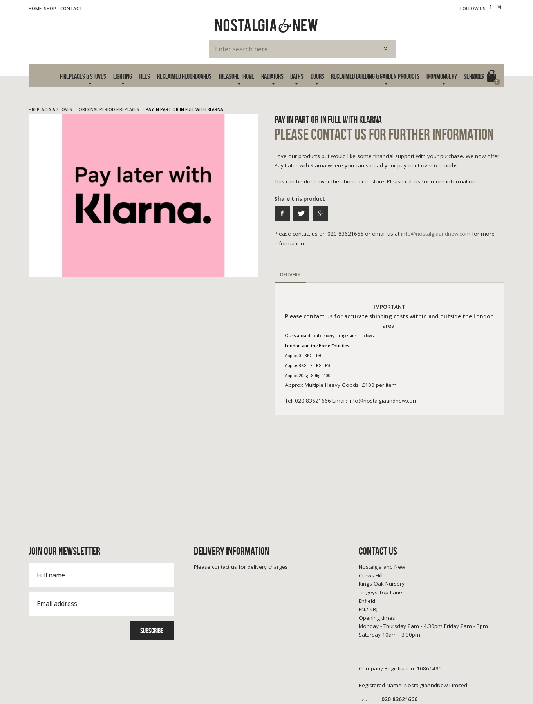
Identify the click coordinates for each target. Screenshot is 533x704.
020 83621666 (388, 614)
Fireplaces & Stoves (83, 76)
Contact (71, 8)
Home (35, 8)
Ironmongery (441, 76)
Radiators (272, 76)
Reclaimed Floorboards (184, 76)
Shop (50, 8)
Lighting (122, 76)
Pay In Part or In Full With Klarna (184, 109)
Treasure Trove (236, 76)
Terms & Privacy (46, 679)
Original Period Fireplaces (109, 109)
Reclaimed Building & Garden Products (375, 76)
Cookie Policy (89, 679)
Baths (297, 76)
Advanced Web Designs (479, 688)
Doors (317, 76)
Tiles (144, 76)
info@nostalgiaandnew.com (435, 233)
